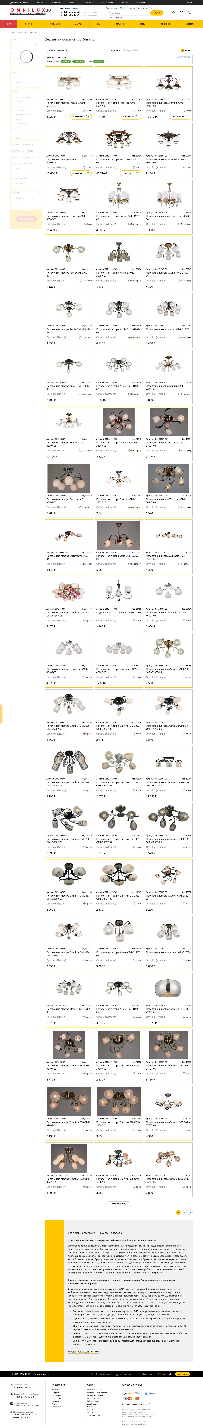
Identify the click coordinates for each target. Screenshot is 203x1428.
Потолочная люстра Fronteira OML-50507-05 (66, 217)
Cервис (91, 1384)
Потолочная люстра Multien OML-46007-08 (65, 444)
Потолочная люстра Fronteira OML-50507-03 (166, 161)
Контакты (140, 2)
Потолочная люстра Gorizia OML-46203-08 (168, 217)
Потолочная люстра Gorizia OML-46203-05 (118, 217)
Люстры (99, 61)
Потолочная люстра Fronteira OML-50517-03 (66, 104)
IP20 (18, 169)
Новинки (55, 1401)
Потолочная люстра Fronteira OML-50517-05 (116, 104)
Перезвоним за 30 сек (116, 8)
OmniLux (20, 183)
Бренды (124, 2)
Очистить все (183, 57)
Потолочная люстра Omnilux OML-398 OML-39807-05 (68, 727)
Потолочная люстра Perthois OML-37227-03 (115, 501)
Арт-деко (20, 106)
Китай (19, 202)
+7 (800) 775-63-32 (78, 11)
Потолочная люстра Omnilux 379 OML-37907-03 (118, 1067)
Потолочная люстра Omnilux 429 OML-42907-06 (168, 1010)
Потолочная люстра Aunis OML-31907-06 (167, 274)
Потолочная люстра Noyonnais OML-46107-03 (167, 614)
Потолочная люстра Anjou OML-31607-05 (118, 1010)
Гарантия (40, 2)
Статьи (90, 1412)
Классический (22, 123)
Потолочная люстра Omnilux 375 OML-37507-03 (168, 1124)
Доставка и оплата (19, 2)
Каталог (8, 24)
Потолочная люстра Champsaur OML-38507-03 (167, 444)
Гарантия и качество (95, 1395)
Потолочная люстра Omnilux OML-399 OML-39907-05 (167, 671)
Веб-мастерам (93, 1401)
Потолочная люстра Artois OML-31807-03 (68, 331)
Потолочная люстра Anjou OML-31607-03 (68, 387)
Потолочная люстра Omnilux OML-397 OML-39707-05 (167, 727)
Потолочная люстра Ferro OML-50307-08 (117, 161)
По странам (56, 1395)
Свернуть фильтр (58, 50)
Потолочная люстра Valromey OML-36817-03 (166, 501)
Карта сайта (57, 1407)
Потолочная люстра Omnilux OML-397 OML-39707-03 (117, 727)
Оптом (65, 61)
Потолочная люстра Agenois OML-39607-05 (115, 274)
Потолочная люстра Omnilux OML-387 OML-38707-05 (117, 897)
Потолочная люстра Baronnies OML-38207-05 (66, 501)
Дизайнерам (107, 2)
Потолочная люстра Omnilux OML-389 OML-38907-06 (167, 840)
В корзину (81, 116)
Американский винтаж (25, 97)
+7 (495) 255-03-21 (78, 14)
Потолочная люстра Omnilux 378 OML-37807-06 (118, 1124)
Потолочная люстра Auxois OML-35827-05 (168, 897)
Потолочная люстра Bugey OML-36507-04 (68, 557)
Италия (19, 198)
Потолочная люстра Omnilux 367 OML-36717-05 (168, 1180)
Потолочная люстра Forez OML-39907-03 (67, 274)
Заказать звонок (41, 1374)
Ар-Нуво (19, 101)
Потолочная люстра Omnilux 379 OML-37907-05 (168, 1067)
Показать (26, 219)
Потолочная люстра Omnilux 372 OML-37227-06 (68, 1180)
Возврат (56, 2)
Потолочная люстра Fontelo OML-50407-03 (165, 104)
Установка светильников (97, 1392)
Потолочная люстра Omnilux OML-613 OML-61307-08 (68, 614)
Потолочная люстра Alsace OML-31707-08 (68, 1010)
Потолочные (21, 82)
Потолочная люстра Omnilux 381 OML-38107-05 (68, 1067)
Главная (14, 32)
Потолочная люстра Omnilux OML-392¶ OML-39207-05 (118, 784)
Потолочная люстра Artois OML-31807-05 (118, 331)
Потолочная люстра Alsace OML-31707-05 (168, 954)
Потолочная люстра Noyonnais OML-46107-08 (117, 671)
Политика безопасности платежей (136, 1404)
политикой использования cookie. (137, 1416)
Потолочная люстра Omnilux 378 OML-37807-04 (68, 1124)
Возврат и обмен (94, 1398)
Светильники (22, 63)
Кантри (19, 119)
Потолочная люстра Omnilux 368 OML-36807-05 (118, 1180)
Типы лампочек (93, 1415)
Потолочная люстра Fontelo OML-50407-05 (65, 161)
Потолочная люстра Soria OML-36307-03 (117, 557)
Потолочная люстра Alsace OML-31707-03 (118, 954)
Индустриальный (23, 115)
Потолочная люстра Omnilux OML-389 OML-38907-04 (117, 840)
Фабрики (55, 1392)
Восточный (20, 110)
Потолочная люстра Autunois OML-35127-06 (166, 557)
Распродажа (57, 1398)
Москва (75, 8)
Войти (190, 2)
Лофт (18, 128)
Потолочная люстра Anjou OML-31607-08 (118, 387)
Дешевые (78, 61)
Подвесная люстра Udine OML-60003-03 (118, 612)
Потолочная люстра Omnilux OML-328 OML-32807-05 (68, 954)
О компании (59, 1384)
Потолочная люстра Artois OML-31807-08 (167, 331)
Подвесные (21, 78)
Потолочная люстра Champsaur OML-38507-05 (117, 444)
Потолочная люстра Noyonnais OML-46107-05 (67, 671)
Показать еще (119, 1203)
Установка (88, 2)
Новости (90, 1409)
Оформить (182, 1374)
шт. (162, 1374)
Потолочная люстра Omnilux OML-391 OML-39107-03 (167, 784)
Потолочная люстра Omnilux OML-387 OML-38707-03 (68, 897)
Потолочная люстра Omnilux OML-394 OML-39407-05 (68, 784)
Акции (54, 1404)
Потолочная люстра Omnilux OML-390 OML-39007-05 (68, 840)
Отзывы (71, 2)
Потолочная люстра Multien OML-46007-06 (165, 387)
